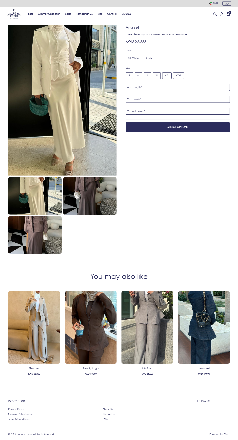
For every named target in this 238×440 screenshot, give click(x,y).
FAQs (105, 419)
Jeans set (204, 368)
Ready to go (91, 368)
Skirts (68, 14)
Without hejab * (136, 111)
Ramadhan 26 (84, 14)
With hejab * (134, 99)
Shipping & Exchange (20, 414)
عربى (227, 3)
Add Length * (134, 87)
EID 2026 (126, 14)
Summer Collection (49, 14)
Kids (100, 14)
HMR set (147, 368)
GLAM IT (112, 14)
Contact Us (109, 414)
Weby (226, 434)
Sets (30, 14)
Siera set (34, 368)
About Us (108, 409)
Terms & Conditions (18, 419)
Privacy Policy (16, 409)
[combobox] (213, 3)
